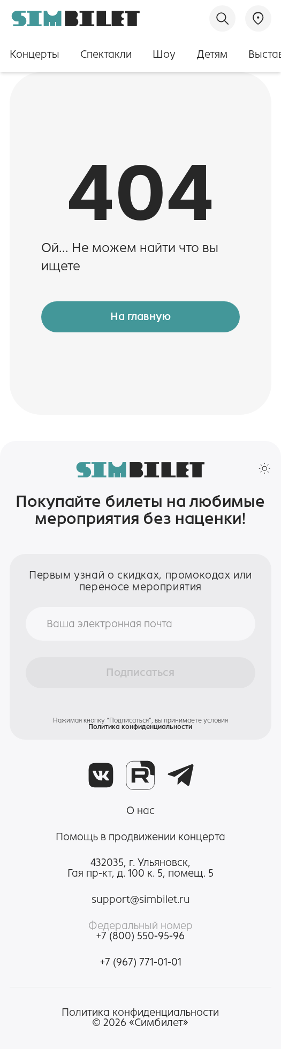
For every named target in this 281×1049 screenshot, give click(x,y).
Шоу (164, 54)
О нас (140, 810)
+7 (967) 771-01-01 (140, 962)
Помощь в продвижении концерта (140, 836)
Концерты (34, 54)
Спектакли (106, 54)
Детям (212, 54)
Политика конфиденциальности (140, 726)
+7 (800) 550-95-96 (140, 936)
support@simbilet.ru (141, 899)
